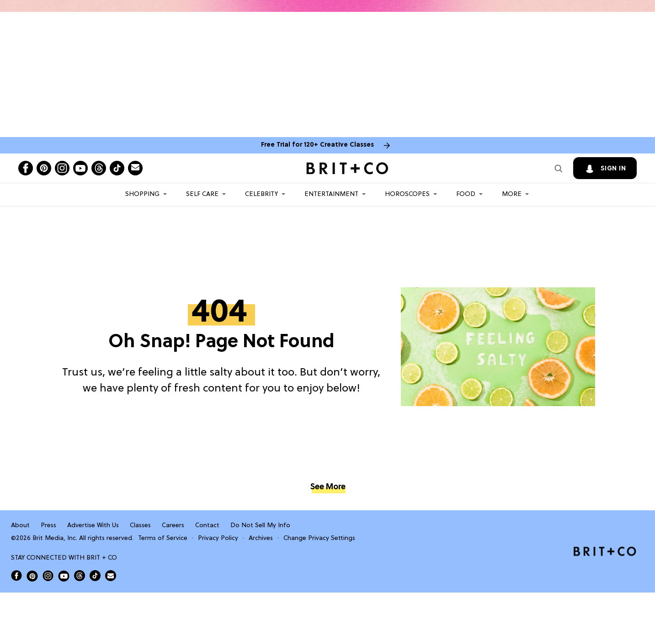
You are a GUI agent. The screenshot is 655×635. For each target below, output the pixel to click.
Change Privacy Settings (319, 538)
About (20, 525)
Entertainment (331, 194)
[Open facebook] (25, 168)
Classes (140, 525)
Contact (207, 525)
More (512, 194)
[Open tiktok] (117, 168)
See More (328, 487)
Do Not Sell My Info (260, 525)
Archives (261, 538)
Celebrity (261, 194)
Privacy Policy (218, 538)
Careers (173, 525)
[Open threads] (98, 168)
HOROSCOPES (407, 194)
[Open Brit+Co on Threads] (79, 575)
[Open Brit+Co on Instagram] (48, 575)
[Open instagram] (62, 168)
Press (48, 525)
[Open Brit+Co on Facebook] (16, 575)
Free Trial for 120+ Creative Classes (317, 145)
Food (465, 194)
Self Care (202, 194)
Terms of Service (162, 538)
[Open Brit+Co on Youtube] (63, 576)
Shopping (142, 194)
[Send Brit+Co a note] (135, 168)
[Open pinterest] (44, 168)
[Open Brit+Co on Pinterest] (32, 576)
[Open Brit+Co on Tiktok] (95, 575)
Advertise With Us (93, 525)
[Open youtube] (80, 168)
